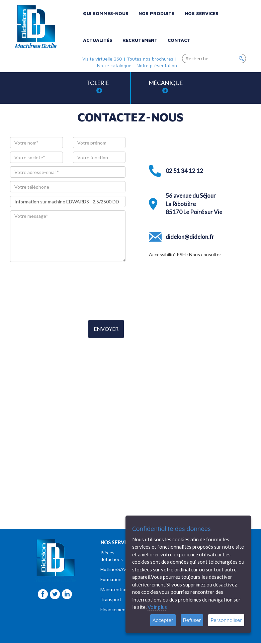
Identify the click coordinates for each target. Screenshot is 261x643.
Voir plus (157, 607)
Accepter (163, 620)
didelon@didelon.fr (190, 236)
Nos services (202, 13)
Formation (110, 579)
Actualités (97, 40)
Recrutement (140, 40)
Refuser (192, 620)
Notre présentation (157, 65)
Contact (179, 40)
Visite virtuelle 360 (102, 59)
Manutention (114, 589)
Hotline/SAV (113, 569)
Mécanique (166, 86)
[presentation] (61, 288)
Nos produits (157, 13)
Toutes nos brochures (150, 59)
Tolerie (97, 86)
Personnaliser (226, 620)
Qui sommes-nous (105, 13)
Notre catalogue (114, 65)
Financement (113, 609)
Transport (110, 599)
